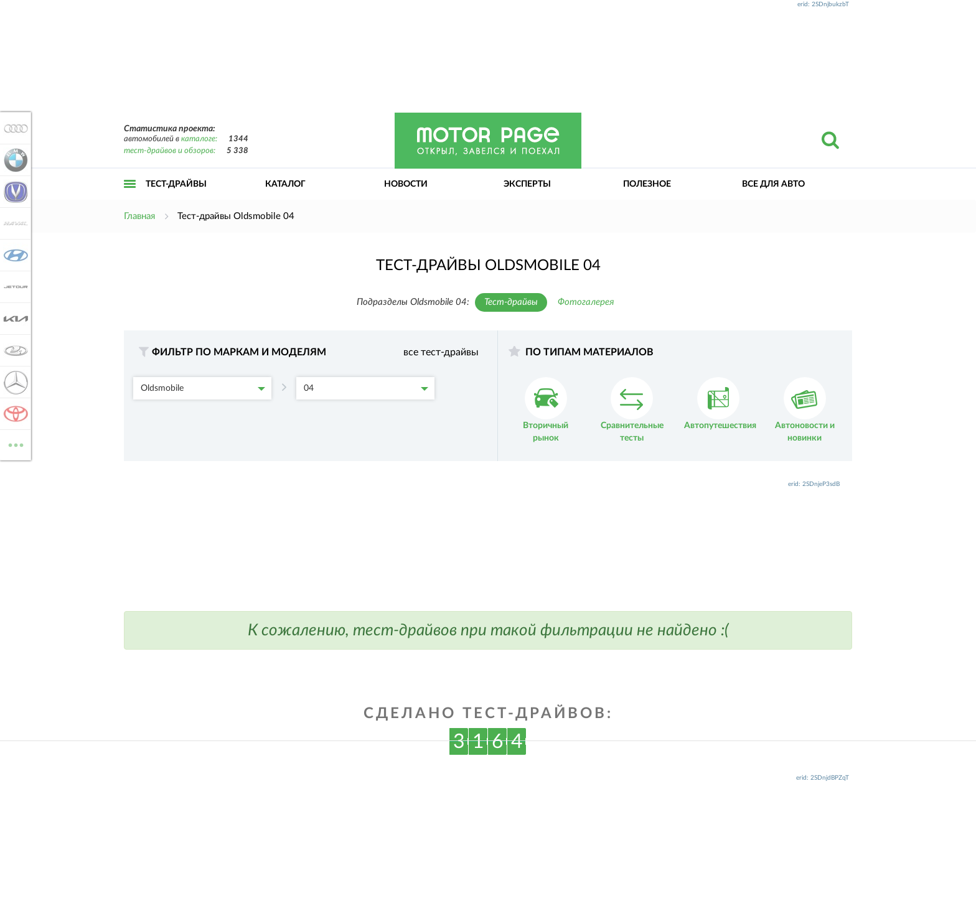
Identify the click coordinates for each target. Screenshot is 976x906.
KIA (13, 318)
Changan (13, 191)
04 (366, 388)
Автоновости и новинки (805, 409)
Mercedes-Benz (13, 382)
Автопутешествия (720, 403)
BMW (13, 159)
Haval (13, 223)
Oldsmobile (203, 388)
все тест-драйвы (441, 352)
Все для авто (773, 184)
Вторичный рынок (545, 409)
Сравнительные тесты (632, 409)
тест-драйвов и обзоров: (169, 151)
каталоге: (199, 139)
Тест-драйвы (176, 184)
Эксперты (527, 184)
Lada (13, 350)
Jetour (13, 286)
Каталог (285, 184)
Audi (13, 128)
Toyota (13, 413)
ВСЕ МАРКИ (13, 444)
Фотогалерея (586, 302)
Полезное (647, 184)
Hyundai (13, 255)
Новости (406, 184)
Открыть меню (130, 197)
